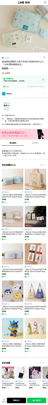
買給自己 (16, 400)
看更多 (42, 165)
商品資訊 (13, 143)
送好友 (36, 400)
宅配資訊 (35, 143)
